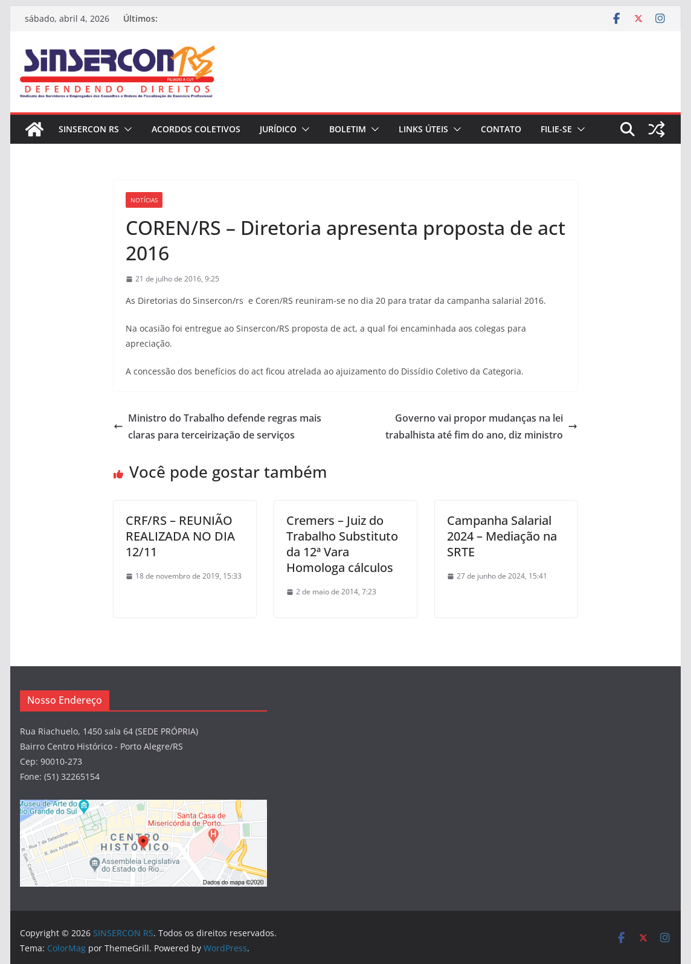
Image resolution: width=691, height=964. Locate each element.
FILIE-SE (556, 129)
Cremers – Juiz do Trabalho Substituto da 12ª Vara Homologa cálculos (342, 544)
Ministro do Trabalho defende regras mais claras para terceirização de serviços (217, 426)
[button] (125, 129)
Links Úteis (423, 129)
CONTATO (501, 129)
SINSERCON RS (89, 129)
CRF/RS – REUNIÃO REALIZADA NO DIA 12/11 (180, 536)
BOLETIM (347, 129)
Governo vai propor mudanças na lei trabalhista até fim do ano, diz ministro (481, 426)
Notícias (144, 200)
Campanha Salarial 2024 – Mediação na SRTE (502, 536)
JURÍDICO (278, 129)
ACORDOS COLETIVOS (196, 129)
